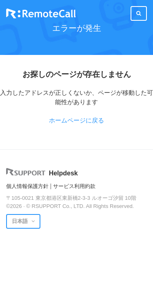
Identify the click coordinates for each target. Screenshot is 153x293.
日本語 (20, 221)
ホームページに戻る (76, 120)
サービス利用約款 (74, 186)
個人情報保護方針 (27, 186)
